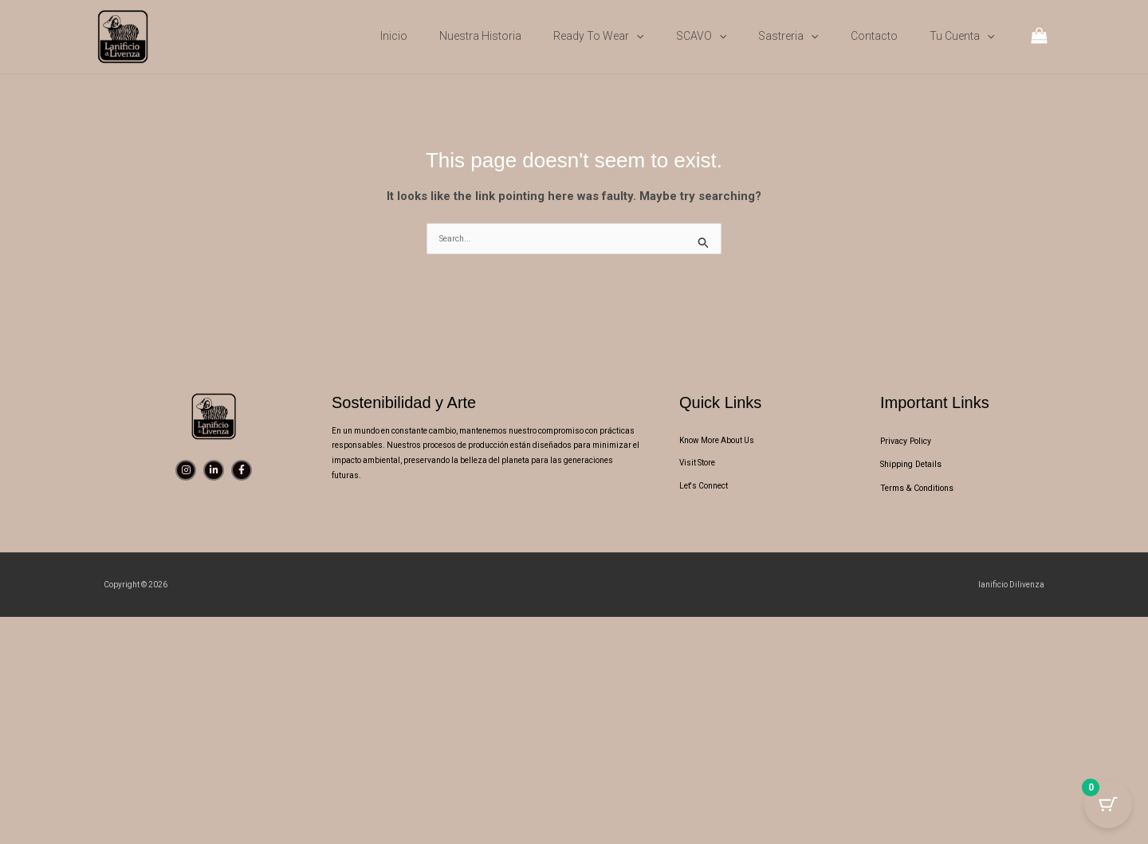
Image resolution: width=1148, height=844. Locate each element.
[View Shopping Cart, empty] (1039, 37)
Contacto (874, 35)
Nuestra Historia (480, 35)
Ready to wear (598, 35)
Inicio (393, 35)
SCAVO (701, 35)
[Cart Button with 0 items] (1108, 804)
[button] (636, 35)
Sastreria (788, 35)
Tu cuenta (962, 35)
